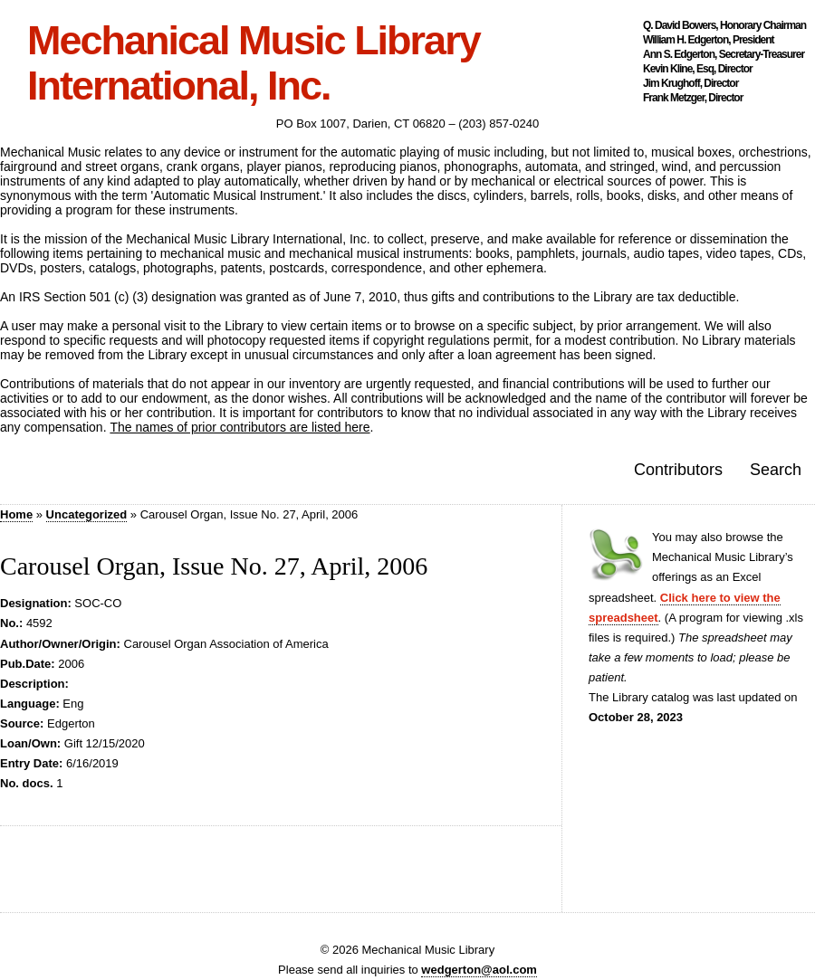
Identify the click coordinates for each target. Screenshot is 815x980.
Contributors (678, 470)
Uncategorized (87, 514)
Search (775, 470)
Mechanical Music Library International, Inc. (253, 63)
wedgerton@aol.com (479, 969)
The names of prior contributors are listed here (239, 427)
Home (16, 514)
